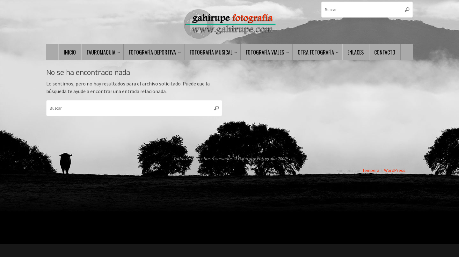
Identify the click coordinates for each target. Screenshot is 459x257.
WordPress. (395, 170)
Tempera (370, 170)
